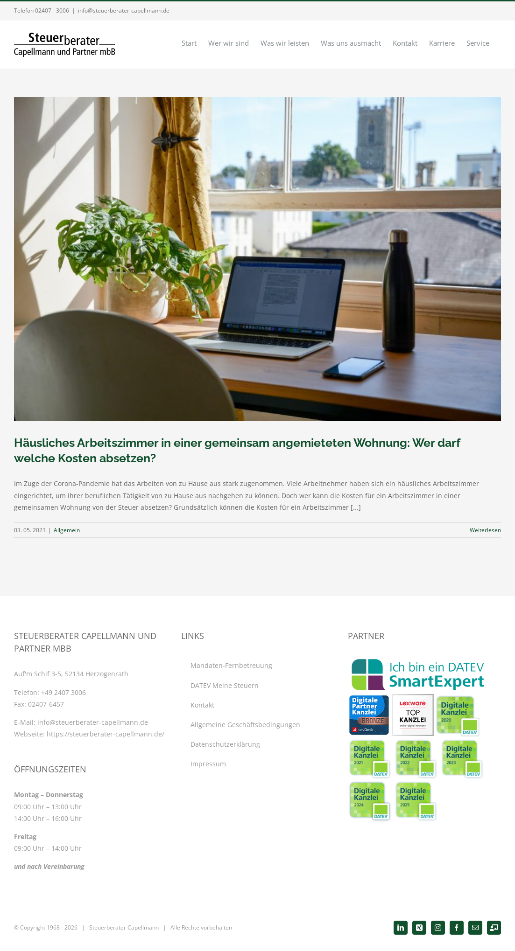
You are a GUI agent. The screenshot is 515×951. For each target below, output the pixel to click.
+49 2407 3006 (63, 692)
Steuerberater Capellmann (124, 927)
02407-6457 (46, 704)
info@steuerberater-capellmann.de (123, 10)
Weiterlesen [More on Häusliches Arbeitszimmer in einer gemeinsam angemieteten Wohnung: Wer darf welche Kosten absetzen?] (485, 530)
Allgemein (67, 530)
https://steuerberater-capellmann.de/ (105, 733)
